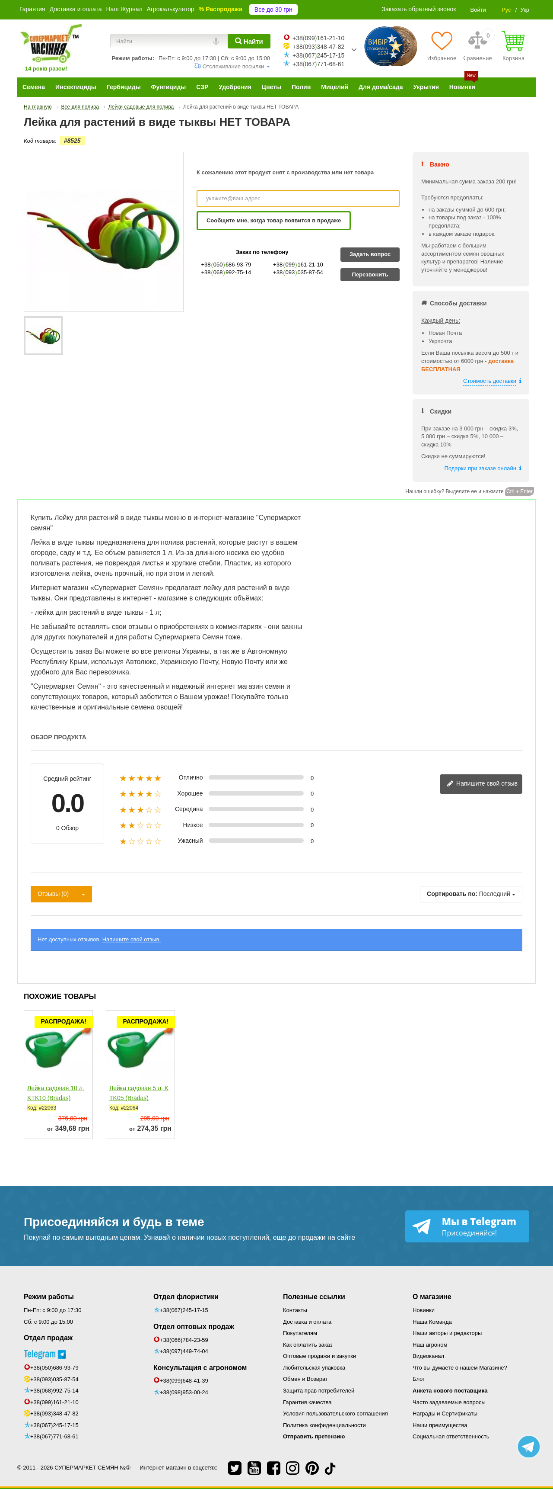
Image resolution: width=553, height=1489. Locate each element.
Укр (524, 9)
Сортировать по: (452, 893)
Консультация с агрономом (200, 1367)
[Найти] (249, 41)
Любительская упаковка (314, 1367)
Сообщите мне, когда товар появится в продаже (274, 220)
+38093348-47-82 (318, 46)
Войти (478, 9)
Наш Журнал (124, 9)
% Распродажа (220, 9)
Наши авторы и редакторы (447, 1333)
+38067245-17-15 (318, 55)
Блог (419, 1379)
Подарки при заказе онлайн (480, 468)
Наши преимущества (440, 1425)
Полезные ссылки (314, 1296)
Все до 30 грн (273, 9)
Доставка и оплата (76, 9)
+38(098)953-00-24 (184, 1392)
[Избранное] (442, 46)
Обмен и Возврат (305, 1379)
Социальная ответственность (451, 1436)
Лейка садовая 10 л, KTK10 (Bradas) (55, 1093)
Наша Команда (432, 1322)
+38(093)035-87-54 (54, 1379)
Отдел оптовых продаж (193, 1326)
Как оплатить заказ (308, 1344)
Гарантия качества (307, 1402)
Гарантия (32, 9)
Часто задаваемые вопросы (449, 1402)
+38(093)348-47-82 (54, 1413)
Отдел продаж (48, 1337)
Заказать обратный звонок (419, 9)
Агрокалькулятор (170, 9)
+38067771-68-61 (318, 64)
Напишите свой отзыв (482, 784)
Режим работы (49, 1296)
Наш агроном (430, 1344)
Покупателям (300, 1333)
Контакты (295, 1310)
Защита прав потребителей (318, 1390)
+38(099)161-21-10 (54, 1402)
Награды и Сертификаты (445, 1413)
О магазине (432, 1296)
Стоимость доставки (489, 381)
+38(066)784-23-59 (184, 1340)
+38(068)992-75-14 (54, 1390)
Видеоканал (428, 1356)
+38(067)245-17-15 (54, 1425)
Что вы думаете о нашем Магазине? (460, 1367)
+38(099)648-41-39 (184, 1380)
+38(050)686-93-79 (54, 1367)
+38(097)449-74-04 (184, 1351)
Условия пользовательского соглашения (335, 1413)
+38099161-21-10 (318, 38)
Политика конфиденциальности (324, 1425)
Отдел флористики (186, 1296)
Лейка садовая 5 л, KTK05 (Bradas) (138, 1093)
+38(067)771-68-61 (54, 1436)
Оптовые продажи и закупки (319, 1356)
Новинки (424, 1310)
